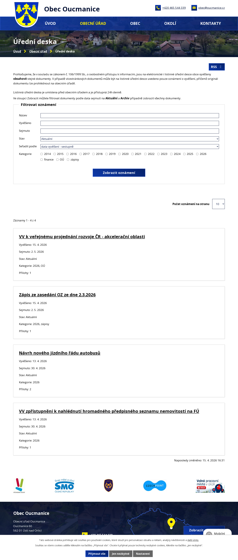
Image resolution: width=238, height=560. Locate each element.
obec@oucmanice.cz (211, 8)
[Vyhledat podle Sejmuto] (129, 131)
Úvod (50, 23)
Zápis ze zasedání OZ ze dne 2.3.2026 (57, 294)
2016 (73, 154)
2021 (138, 154)
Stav (21, 138)
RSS (217, 67)
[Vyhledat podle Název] (129, 115)
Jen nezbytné (120, 554)
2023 (164, 154)
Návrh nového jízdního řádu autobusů (59, 353)
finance (49, 159)
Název (23, 115)
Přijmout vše (96, 554)
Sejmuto (24, 131)
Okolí (170, 23)
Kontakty (210, 23)
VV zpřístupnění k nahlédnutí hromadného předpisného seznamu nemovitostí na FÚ (109, 411)
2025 (190, 154)
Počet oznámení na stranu (190, 204)
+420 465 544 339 (174, 8)
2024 (177, 154)
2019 (112, 154)
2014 (47, 154)
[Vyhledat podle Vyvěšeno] (129, 123)
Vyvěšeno (25, 123)
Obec (135, 23)
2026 (203, 154)
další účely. (193, 540)
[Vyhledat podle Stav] (129, 138)
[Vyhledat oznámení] (119, 173)
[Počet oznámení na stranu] (218, 204)
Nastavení (143, 554)
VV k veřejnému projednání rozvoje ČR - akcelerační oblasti (82, 236)
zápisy (75, 159)
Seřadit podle (28, 146)
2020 (125, 154)
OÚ (62, 159)
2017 (86, 154)
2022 (151, 154)
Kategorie (25, 154)
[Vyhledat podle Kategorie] (41, 154)
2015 (60, 154)
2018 (99, 154)
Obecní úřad (93, 23)
